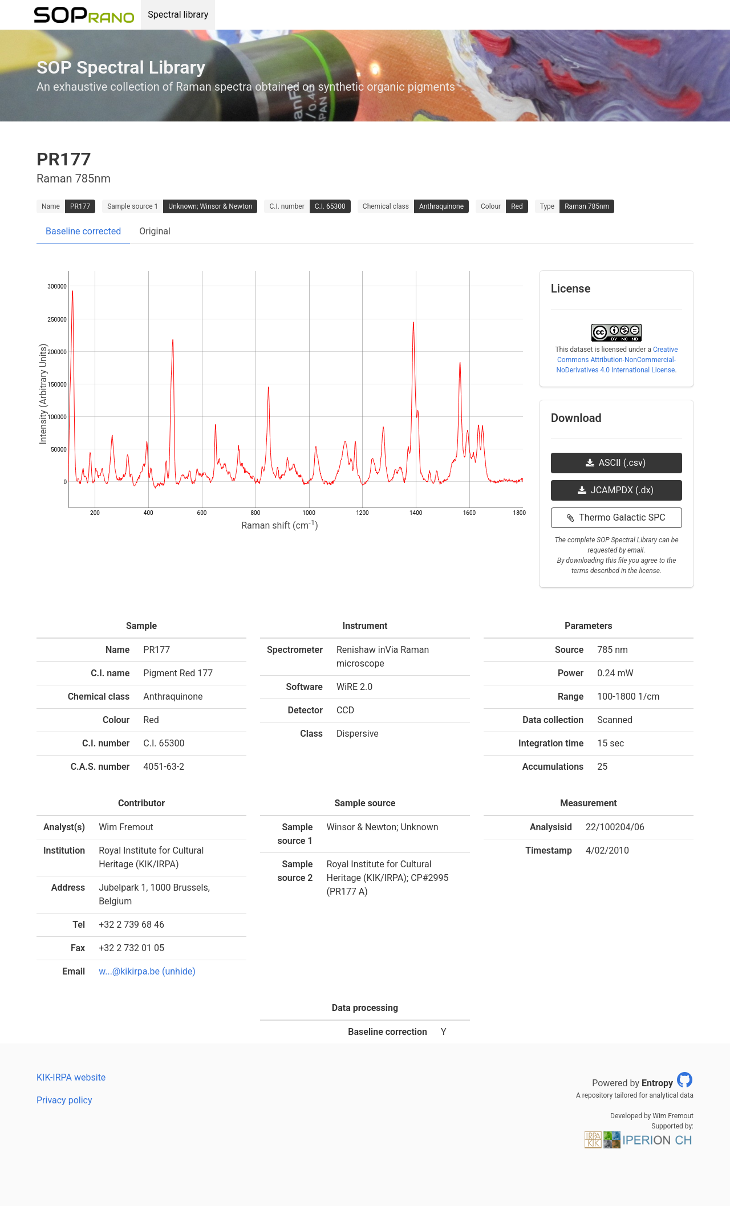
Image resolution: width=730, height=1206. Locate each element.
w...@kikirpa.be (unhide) (147, 971)
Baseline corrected (83, 231)
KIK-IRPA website (71, 1077)
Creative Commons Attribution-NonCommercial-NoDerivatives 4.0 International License (617, 360)
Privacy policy (64, 1100)
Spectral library (178, 14)
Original (155, 231)
